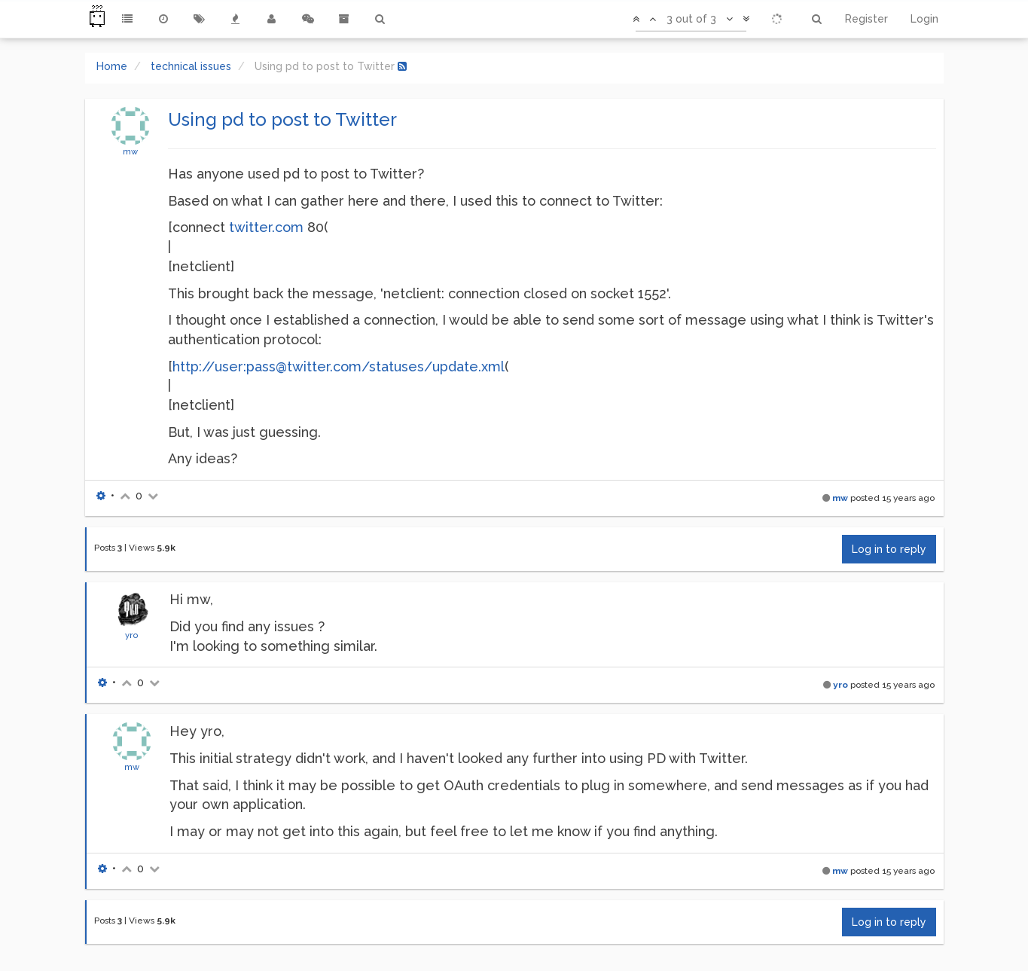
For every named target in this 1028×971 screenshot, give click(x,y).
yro (132, 635)
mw (130, 151)
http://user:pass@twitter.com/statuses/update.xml (338, 366)
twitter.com (266, 227)
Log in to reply (889, 549)
